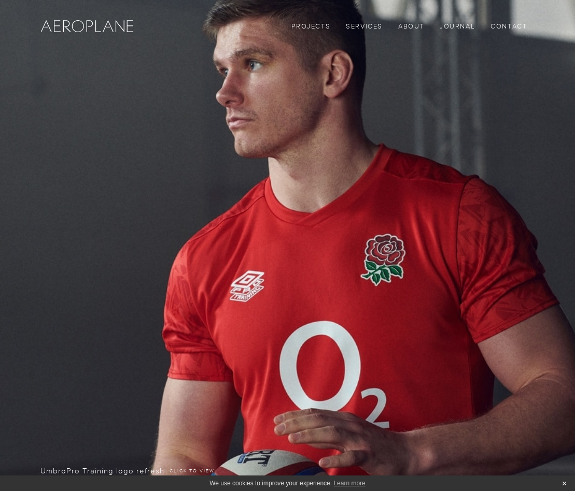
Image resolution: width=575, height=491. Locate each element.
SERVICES (364, 26)
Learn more (349, 483)
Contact (508, 26)
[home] (87, 26)
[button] (364, 28)
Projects (310, 26)
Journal (457, 26)
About (411, 26)
